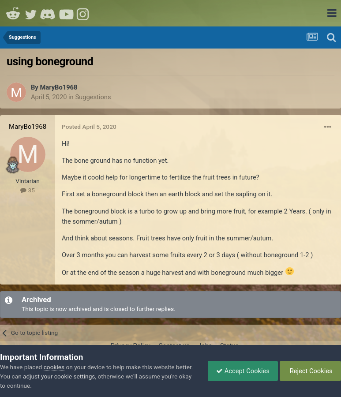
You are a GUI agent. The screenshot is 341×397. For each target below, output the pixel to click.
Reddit (13, 13)
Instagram (84, 13)
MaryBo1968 (58, 87)
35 (27, 190)
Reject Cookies (309, 371)
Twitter (31, 13)
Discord (48, 13)
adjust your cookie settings (77, 376)
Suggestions (93, 97)
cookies (54, 367)
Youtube (66, 13)
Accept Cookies (240, 371)
